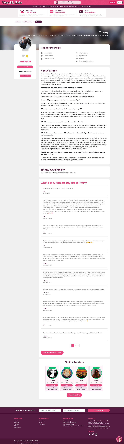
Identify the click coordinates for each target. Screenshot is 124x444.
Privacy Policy (67, 421)
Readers (16, 424)
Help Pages (42, 424)
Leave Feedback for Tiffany (52, 353)
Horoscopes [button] (63, 6)
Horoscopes (17, 427)
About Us (16, 422)
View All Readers (74, 395)
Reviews (71, 6)
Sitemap (37, 443)
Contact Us (42, 421)
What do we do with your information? (73, 426)
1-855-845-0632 (31, 12)
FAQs (40, 422)
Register (112, 2)
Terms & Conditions (68, 424)
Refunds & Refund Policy (70, 422)
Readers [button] (35, 6)
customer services (92, 426)
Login (119, 2)
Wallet (56, 6)
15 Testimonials (25, 71)
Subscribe (98, 410)
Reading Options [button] (48, 6)
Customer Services (86, 6)
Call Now (25, 67)
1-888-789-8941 (60, 12)
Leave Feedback (25, 76)
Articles (77, 6)
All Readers (27, 22)
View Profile (52, 387)
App (41, 6)
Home (18, 22)
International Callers (28, 443)
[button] (119, 439)
